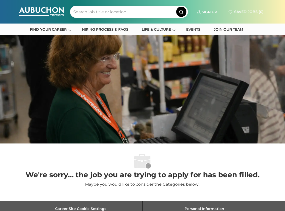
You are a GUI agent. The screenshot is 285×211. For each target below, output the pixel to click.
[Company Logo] (41, 11)
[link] (207, 11)
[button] (181, 12)
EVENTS (193, 29)
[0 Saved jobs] (245, 12)
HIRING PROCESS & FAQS (105, 29)
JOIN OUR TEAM (228, 29)
